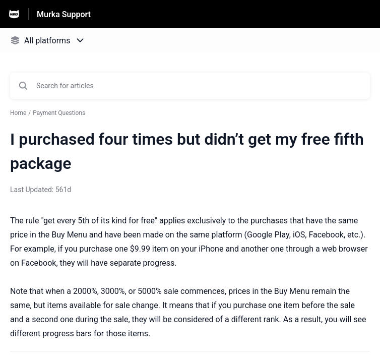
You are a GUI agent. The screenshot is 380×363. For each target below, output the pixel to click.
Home (18, 112)
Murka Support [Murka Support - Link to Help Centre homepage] (64, 14)
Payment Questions (59, 112)
